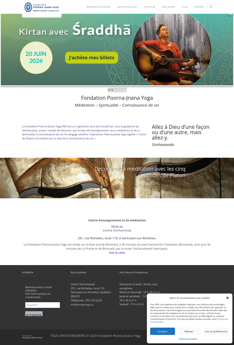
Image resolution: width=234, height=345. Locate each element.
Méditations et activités (98, 6)
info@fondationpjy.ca (82, 304)
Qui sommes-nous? (127, 6)
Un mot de (149, 6)
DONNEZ (199, 6)
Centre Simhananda (117, 230)
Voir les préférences (216, 331)
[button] (227, 298)
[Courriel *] (42, 305)
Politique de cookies (188, 338)
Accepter (163, 331)
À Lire (185, 6)
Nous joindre (168, 6)
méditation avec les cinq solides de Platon (156, 172)
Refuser (189, 331)
